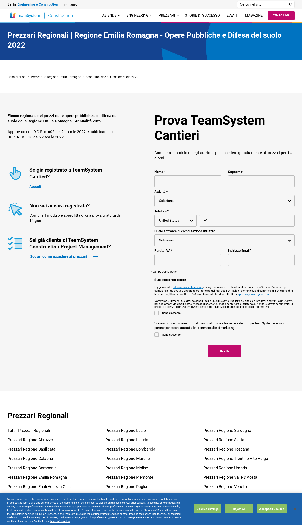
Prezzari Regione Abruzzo (30, 439)
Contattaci (281, 15)
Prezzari (36, 77)
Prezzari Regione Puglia (126, 486)
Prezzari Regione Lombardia (130, 449)
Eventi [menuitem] (232, 15)
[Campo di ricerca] (262, 4)
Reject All (239, 520)
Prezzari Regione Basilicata (31, 449)
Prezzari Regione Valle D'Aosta (230, 477)
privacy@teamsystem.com (255, 294)
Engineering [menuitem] (139, 15)
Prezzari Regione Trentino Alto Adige (235, 458)
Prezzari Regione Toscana (226, 449)
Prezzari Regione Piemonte (129, 477)
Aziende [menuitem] (111, 15)
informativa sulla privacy (188, 287)
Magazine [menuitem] (254, 15)
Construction (17, 77)
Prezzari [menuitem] (169, 15)
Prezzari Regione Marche (127, 458)
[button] (69, 5)
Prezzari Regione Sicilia (223, 439)
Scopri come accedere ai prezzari (58, 256)
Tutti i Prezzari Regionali (29, 430)
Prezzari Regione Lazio (125, 430)
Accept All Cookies (271, 520)
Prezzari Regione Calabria (30, 458)
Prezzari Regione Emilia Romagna (37, 477)
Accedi (35, 186)
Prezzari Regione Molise (126, 468)
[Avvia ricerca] (291, 4)
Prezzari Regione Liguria (126, 439)
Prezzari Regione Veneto (225, 486)
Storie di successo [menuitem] (202, 15)
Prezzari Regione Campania (32, 468)
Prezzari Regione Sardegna (227, 430)
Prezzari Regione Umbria (225, 468)
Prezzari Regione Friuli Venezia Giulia (40, 486)
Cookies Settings (208, 520)
